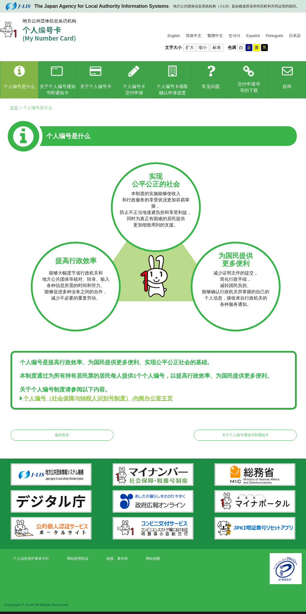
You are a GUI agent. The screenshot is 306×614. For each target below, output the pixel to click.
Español (253, 36)
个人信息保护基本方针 (31, 558)
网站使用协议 (77, 558)
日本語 (295, 36)
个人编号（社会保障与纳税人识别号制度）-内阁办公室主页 (98, 398)
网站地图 (153, 558)
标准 (216, 47)
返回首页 (62, 435)
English (173, 36)
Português (274, 36)
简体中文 (193, 36)
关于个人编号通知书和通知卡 (245, 435)
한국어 (234, 36)
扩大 (190, 47)
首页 (14, 107)
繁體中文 (215, 36)
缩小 (202, 47)
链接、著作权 (117, 558)
